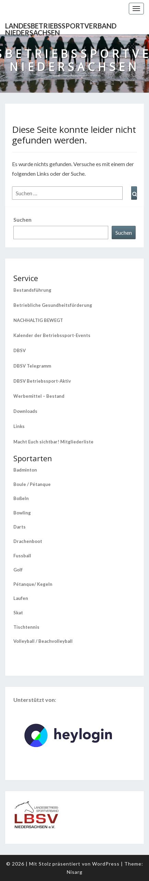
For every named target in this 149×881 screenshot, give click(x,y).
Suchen (22, 219)
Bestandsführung (32, 290)
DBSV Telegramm (32, 366)
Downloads (25, 411)
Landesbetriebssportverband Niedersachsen (60, 28)
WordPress (106, 864)
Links (19, 426)
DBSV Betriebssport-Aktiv (42, 381)
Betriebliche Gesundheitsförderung (52, 305)
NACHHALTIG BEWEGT (38, 320)
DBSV (19, 350)
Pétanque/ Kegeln (32, 584)
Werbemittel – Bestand (38, 396)
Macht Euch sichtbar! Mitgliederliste (53, 441)
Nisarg (75, 872)
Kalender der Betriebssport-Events (51, 335)
